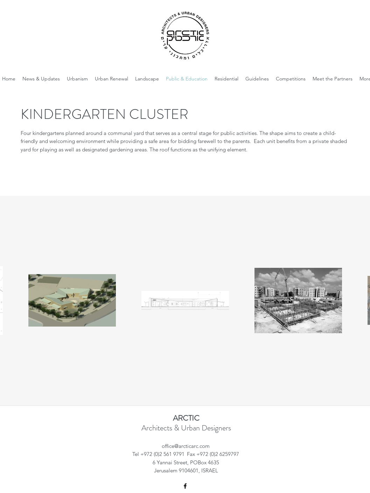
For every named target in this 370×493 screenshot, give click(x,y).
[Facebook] (185, 486)
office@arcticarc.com (186, 446)
